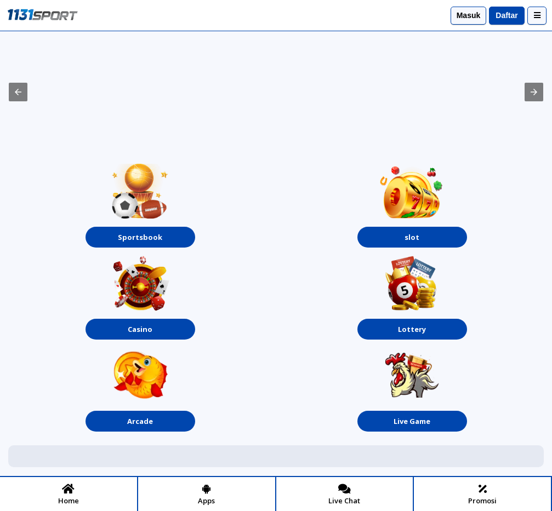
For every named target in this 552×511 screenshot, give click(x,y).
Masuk (469, 15)
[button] (18, 92)
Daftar (506, 15)
